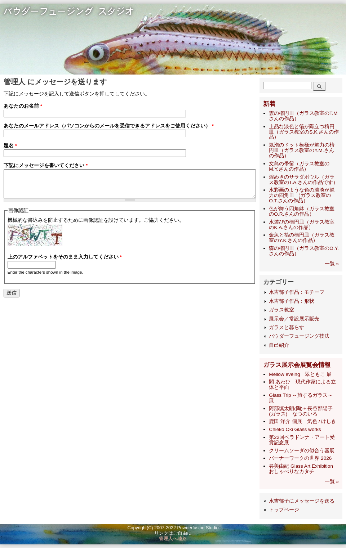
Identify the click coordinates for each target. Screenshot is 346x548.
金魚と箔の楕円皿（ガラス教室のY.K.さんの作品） (301, 237)
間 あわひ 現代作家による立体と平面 (302, 384)
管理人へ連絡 (173, 538)
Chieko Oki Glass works (295, 429)
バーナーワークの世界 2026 (300, 458)
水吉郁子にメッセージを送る (301, 501)
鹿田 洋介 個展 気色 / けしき (302, 421)
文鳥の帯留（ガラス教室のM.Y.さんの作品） (299, 166)
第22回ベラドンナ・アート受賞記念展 (302, 440)
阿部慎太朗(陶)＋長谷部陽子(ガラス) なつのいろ (301, 411)
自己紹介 (279, 345)
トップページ (284, 509)
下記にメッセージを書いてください (46, 169)
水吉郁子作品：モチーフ (296, 292)
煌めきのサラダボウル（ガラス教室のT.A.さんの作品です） (303, 179)
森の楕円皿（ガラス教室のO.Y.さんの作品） (303, 251)
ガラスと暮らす (286, 327)
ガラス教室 (281, 310)
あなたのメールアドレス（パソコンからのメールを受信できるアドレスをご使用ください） (109, 127)
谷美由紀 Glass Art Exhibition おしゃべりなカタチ (303, 468)
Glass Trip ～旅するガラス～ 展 (301, 397)
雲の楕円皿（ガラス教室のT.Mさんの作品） (303, 116)
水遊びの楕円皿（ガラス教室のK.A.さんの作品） (301, 224)
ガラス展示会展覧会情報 (297, 364)
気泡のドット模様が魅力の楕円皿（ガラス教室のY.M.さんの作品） (301, 150)
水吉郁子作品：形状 (291, 301)
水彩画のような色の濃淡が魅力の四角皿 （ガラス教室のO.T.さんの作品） (301, 195)
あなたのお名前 (23, 106)
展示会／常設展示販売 (294, 319)
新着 (269, 103)
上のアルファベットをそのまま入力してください (65, 266)
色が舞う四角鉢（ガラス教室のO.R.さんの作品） (301, 211)
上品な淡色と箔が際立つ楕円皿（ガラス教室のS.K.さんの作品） (304, 132)
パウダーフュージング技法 (299, 336)
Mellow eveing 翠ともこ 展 (300, 374)
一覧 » (332, 263)
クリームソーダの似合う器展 (301, 450)
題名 (10, 148)
